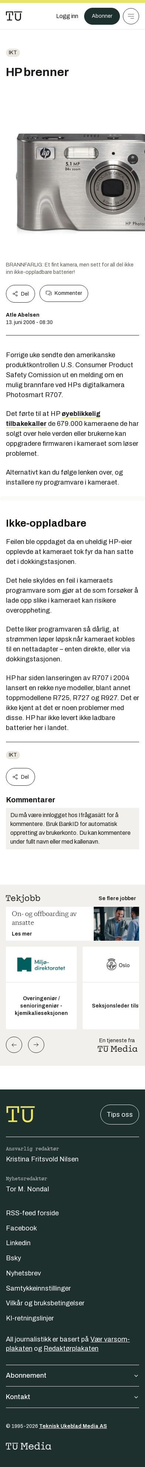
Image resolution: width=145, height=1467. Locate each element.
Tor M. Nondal (27, 1189)
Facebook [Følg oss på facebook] (21, 1228)
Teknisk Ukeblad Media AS (73, 1426)
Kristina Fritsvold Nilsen (42, 1159)
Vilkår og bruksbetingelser (45, 1303)
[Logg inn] (67, 16)
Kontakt (72, 1397)
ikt (13, 52)
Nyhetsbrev (23, 1273)
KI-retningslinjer (30, 1318)
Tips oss (120, 1114)
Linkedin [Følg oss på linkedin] (18, 1243)
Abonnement (72, 1375)
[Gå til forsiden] (14, 16)
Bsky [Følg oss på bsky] (13, 1258)
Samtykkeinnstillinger (38, 1288)
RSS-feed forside (32, 1213)
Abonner (102, 16)
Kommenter (64, 293)
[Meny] (131, 16)
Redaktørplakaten (71, 1348)
